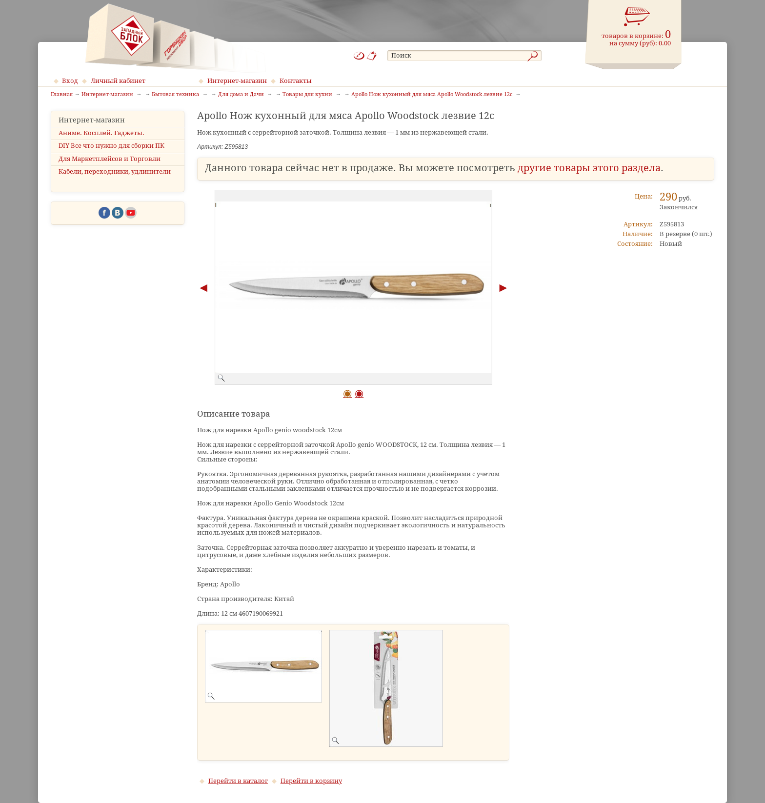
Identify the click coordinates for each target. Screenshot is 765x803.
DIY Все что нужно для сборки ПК (111, 145)
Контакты (296, 80)
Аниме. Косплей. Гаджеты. (101, 133)
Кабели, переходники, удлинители (115, 171)
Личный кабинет (118, 80)
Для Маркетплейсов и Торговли (110, 158)
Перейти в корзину (311, 780)
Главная (62, 95)
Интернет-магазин (237, 80)
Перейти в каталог (238, 780)
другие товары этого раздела (589, 168)
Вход (70, 80)
